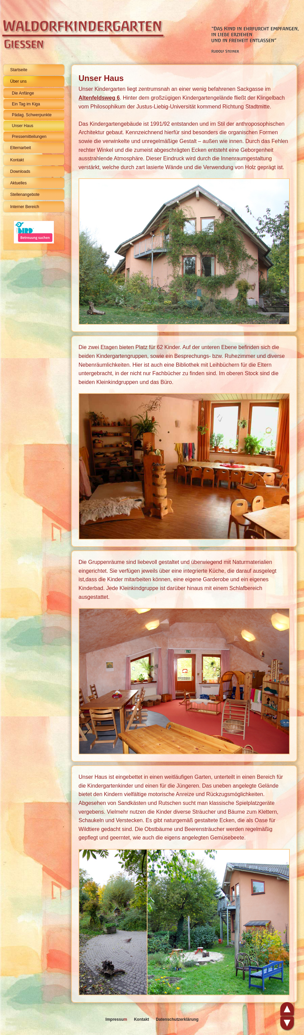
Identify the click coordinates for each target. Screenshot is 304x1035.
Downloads (20, 171)
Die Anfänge (23, 93)
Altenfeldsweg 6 (99, 98)
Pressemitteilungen (29, 136)
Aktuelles (18, 183)
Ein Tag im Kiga (26, 104)
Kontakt (17, 160)
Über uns (18, 81)
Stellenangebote (25, 194)
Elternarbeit (20, 147)
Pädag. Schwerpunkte (31, 115)
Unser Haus (22, 125)
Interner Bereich (24, 206)
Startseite (18, 69)
